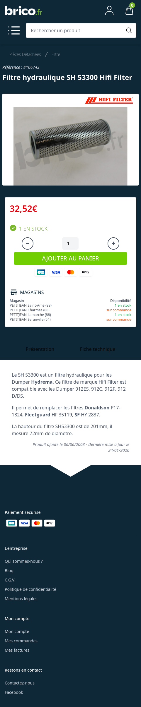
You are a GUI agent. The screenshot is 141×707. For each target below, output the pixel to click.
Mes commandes (21, 640)
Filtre (56, 54)
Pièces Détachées (25, 54)
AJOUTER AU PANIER (70, 258)
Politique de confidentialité (30, 589)
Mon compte (17, 631)
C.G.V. (10, 580)
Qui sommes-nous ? (24, 561)
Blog (9, 570)
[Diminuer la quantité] (27, 243)
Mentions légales (21, 598)
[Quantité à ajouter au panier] (70, 243)
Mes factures (17, 650)
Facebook (14, 692)
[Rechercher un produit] (75, 30)
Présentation (40, 349)
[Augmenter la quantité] (113, 243)
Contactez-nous (20, 683)
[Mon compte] (109, 10)
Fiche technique (97, 349)
